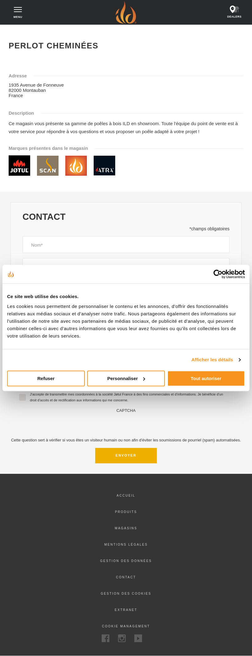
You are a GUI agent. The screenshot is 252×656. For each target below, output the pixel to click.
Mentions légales (126, 544)
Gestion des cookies (126, 593)
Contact (126, 577)
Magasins (126, 528)
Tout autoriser (206, 378)
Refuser (46, 378)
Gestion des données (126, 561)
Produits (126, 512)
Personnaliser (126, 378)
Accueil (16, 30)
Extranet (126, 610)
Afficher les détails (212, 359)
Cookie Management (126, 626)
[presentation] (126, 425)
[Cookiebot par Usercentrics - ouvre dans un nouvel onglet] (218, 274)
